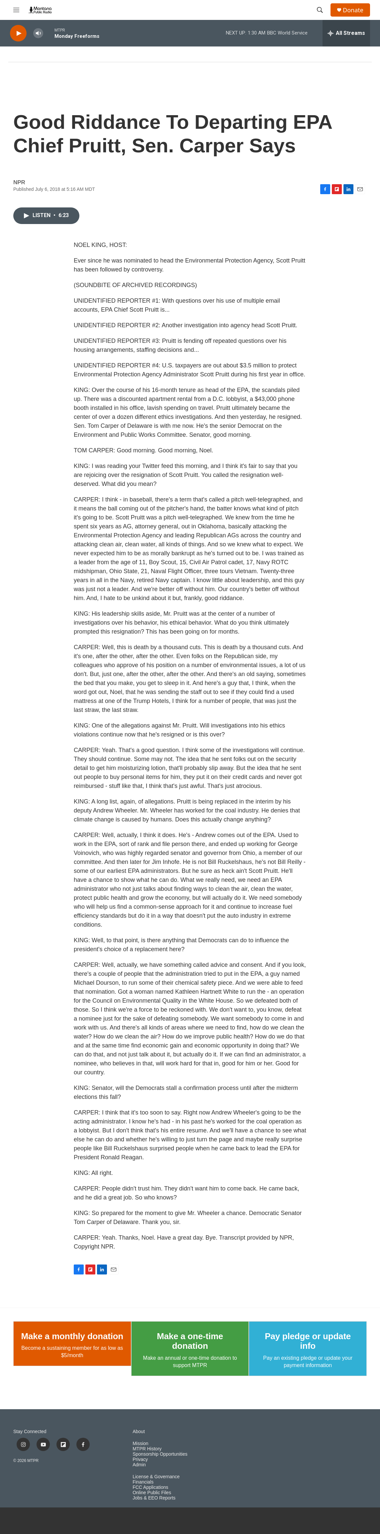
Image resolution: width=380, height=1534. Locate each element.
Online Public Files (152, 1492)
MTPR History (147, 1448)
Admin (139, 1464)
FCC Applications (150, 1487)
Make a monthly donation (72, 1336)
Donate (353, 10)
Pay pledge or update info (308, 1341)
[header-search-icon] (320, 10)
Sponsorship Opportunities (160, 1454)
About (139, 1431)
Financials (143, 1482)
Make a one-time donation (190, 1341)
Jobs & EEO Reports (154, 1498)
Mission (140, 1443)
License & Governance (156, 1476)
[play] (18, 33)
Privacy (140, 1459)
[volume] (38, 33)
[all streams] (346, 33)
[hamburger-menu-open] (16, 10)
